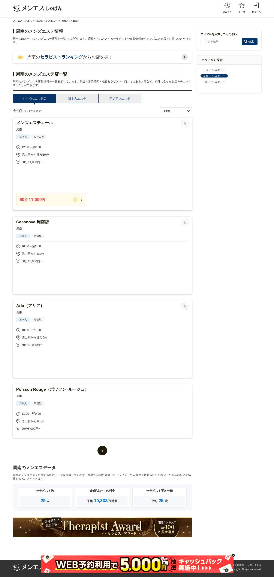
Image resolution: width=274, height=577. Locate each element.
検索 (251, 41)
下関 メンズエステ (214, 81)
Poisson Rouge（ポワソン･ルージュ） (52, 389)
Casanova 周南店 (32, 222)
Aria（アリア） (30, 305)
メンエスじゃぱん (22, 20)
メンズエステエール (34, 123)
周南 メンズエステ (214, 76)
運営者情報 (238, 565)
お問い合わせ (254, 565)
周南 (19, 129)
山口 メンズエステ (214, 70)
